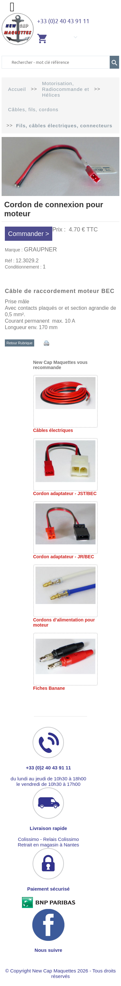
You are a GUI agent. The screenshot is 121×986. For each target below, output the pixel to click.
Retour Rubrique (19, 343)
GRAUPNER (40, 249)
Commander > (28, 233)
